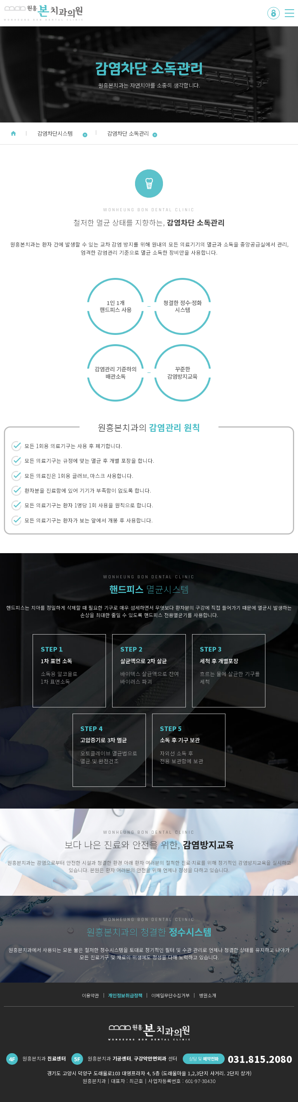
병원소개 (207, 995)
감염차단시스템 (62, 133)
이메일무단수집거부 (170, 995)
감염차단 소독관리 (132, 133)
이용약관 (90, 995)
